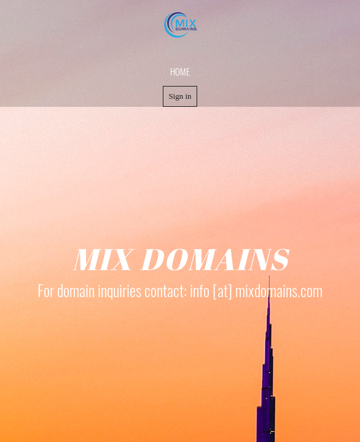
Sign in (179, 96)
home (180, 71)
